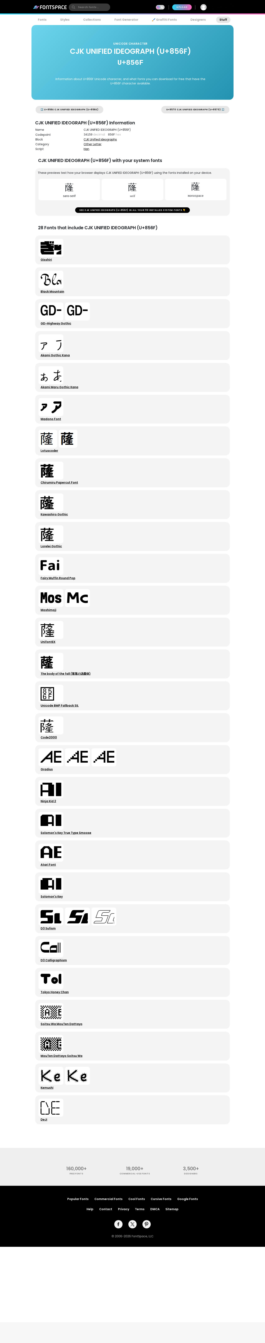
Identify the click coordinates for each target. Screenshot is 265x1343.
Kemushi (48, 1179)
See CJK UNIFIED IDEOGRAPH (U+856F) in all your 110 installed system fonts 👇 (132, 211)
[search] (89, 7)
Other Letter (92, 144)
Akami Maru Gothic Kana (61, 405)
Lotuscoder (51, 476)
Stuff (223, 20)
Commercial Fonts (108, 1295)
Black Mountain (54, 300)
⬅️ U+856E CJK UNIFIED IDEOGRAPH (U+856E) (69, 109)
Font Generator (126, 20)
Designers (198, 20)
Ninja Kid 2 (50, 863)
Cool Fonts (136, 1295)
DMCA (155, 1305)
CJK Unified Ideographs (100, 139)
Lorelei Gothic (53, 581)
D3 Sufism (49, 1003)
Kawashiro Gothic (56, 546)
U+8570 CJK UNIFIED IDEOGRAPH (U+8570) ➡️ (195, 109)
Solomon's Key (53, 968)
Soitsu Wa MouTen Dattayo (63, 1109)
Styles (65, 20)
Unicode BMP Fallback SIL (61, 757)
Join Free (222, 7)
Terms (140, 1305)
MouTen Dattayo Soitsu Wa (63, 1144)
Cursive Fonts (161, 1295)
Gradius (48, 827)
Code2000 (50, 792)
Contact (105, 1305)
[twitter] (132, 1320)
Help (90, 1305)
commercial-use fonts (135, 1270)
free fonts (76, 1270)
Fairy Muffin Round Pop (59, 616)
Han (86, 149)
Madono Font (52, 440)
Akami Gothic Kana (56, 370)
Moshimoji (50, 651)
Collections (92, 20)
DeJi (45, 1214)
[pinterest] (146, 1320)
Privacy (123, 1305)
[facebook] (118, 1320)
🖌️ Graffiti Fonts (164, 20)
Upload (181, 7)
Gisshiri (48, 265)
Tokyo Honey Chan (56, 1074)
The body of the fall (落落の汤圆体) (67, 722)
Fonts (42, 20)
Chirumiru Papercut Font (61, 511)
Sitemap (171, 1305)
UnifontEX (49, 687)
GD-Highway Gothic (57, 335)
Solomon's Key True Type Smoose (67, 898)
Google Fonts (187, 1295)
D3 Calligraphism (55, 1038)
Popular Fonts (78, 1295)
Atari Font (50, 933)
